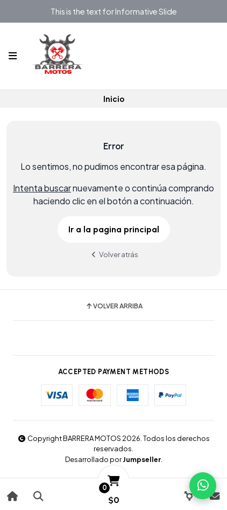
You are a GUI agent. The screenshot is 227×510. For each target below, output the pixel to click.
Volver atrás (113, 254)
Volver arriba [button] (114, 306)
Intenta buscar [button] (42, 188)
